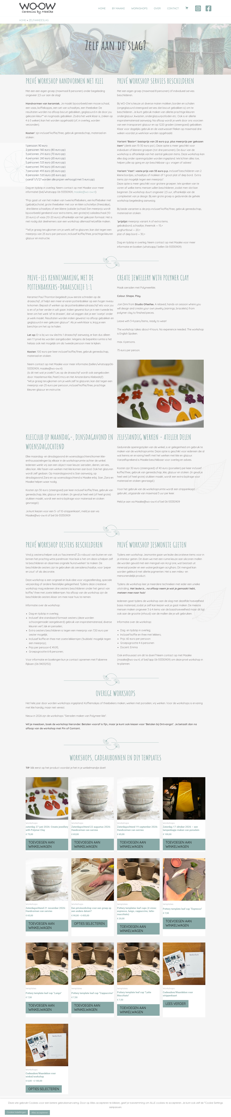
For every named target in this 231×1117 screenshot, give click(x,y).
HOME (109, 8)
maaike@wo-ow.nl (84, 192)
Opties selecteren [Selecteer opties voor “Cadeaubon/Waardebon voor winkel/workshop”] (44, 1091)
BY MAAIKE (124, 8)
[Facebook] (208, 8)
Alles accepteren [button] (39, 1112)
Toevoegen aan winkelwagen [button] (42, 845)
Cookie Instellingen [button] (16, 1112)
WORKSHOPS (144, 8)
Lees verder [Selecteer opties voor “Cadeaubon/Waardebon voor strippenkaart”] (176, 1005)
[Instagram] (198, 8)
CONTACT (175, 8)
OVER (160, 8)
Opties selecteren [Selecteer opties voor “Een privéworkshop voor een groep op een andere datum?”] (90, 925)
